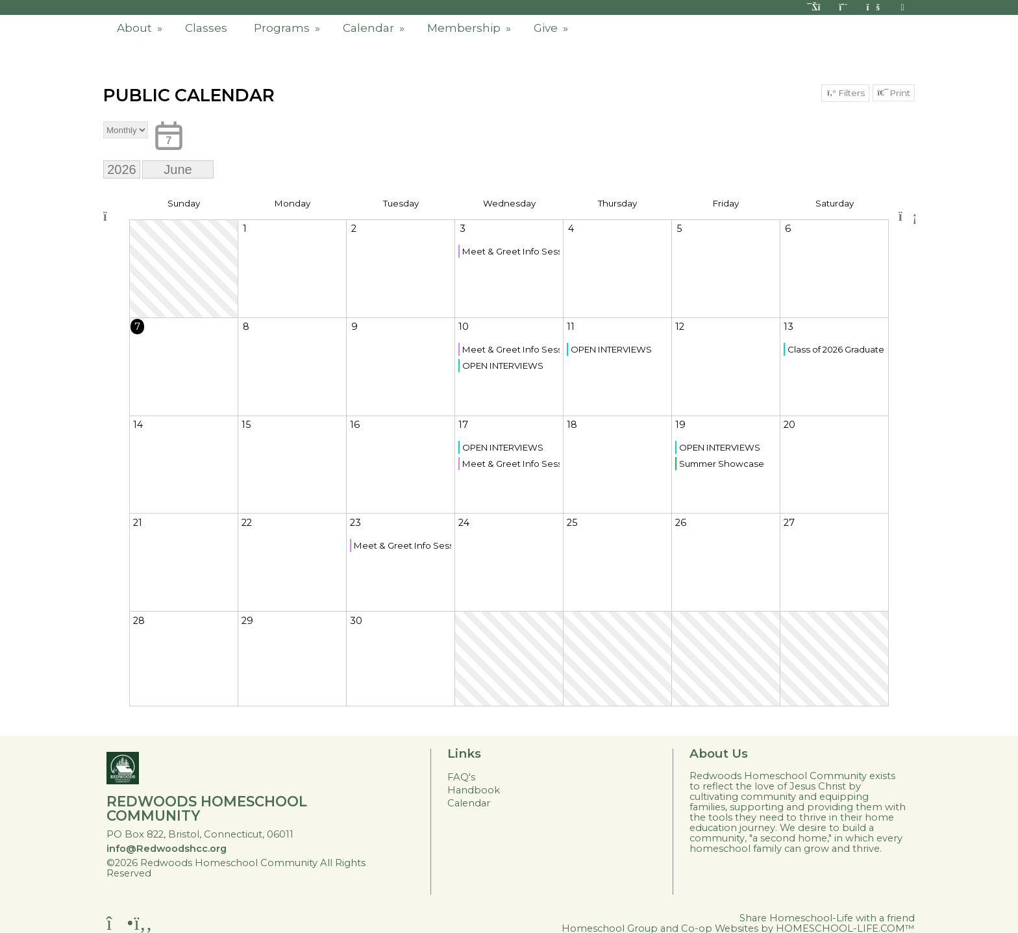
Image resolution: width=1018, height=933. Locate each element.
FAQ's (461, 777)
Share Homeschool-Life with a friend (827, 918)
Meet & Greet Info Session (511, 251)
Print (893, 93)
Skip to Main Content (215, 873)
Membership (470, 27)
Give (552, 27)
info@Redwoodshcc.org (166, 848)
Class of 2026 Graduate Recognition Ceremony (836, 349)
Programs (288, 27)
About (141, 27)
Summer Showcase (721, 463)
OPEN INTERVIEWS (502, 365)
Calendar (375, 27)
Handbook (473, 790)
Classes (206, 27)
